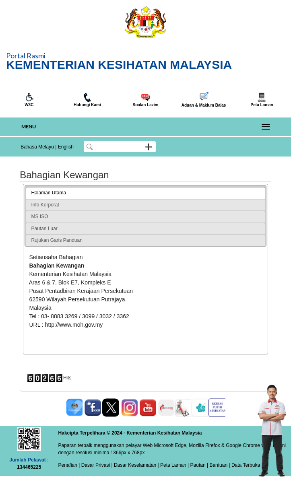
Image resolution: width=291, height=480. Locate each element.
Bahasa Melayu (37, 147)
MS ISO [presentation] (39, 216)
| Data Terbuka (243, 465)
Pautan (198, 465)
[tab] (145, 193)
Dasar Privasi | (96, 465)
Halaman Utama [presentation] (48, 193)
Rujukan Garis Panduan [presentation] (56, 240)
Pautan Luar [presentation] (44, 228)
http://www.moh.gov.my (74, 324)
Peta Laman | (174, 465)
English (66, 147)
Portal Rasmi (25, 55)
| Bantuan (217, 465)
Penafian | (69, 465)
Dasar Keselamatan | (136, 465)
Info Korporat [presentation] (45, 205)
